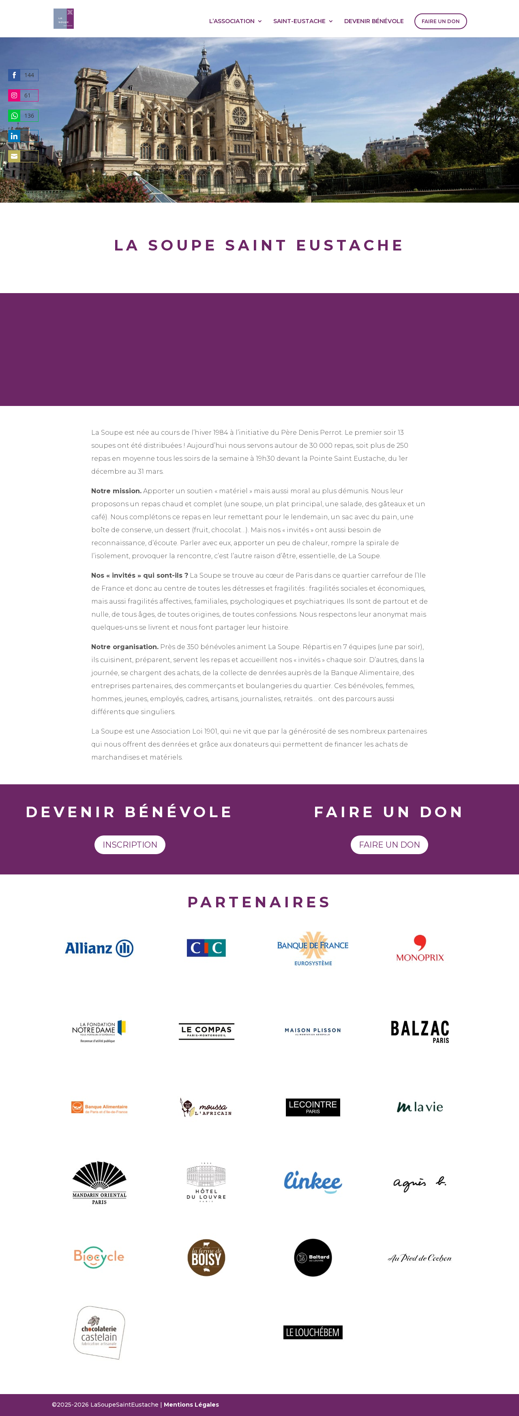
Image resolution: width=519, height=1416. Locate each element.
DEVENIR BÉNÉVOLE (374, 21)
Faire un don (389, 845)
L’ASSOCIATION (232, 21)
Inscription (130, 845)
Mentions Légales (191, 1404)
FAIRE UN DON (441, 21)
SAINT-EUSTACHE (299, 21)
